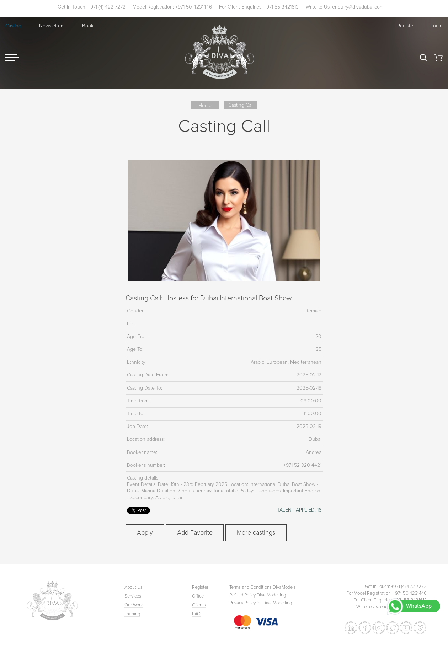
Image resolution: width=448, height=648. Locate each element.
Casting (13, 26)
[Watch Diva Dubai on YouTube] (406, 627)
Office (198, 596)
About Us (133, 587)
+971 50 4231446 (193, 7)
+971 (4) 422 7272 (107, 7)
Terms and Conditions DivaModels (262, 587)
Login (437, 26)
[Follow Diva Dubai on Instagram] (378, 627)
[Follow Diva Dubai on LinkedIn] (351, 627)
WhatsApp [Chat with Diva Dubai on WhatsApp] (419, 606)
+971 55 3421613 (281, 7)
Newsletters (51, 26)
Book (88, 26)
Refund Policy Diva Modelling (257, 595)
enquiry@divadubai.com (358, 7)
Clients (199, 605)
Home (205, 105)
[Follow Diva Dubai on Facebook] (364, 627)
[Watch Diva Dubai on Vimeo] (420, 627)
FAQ (196, 614)
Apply (145, 532)
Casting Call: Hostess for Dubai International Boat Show (209, 298)
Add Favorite (195, 532)
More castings (256, 532)
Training (132, 614)
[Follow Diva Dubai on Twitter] (392, 627)
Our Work (133, 605)
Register (406, 26)
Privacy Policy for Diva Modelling (260, 603)
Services (132, 596)
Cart (438, 57)
